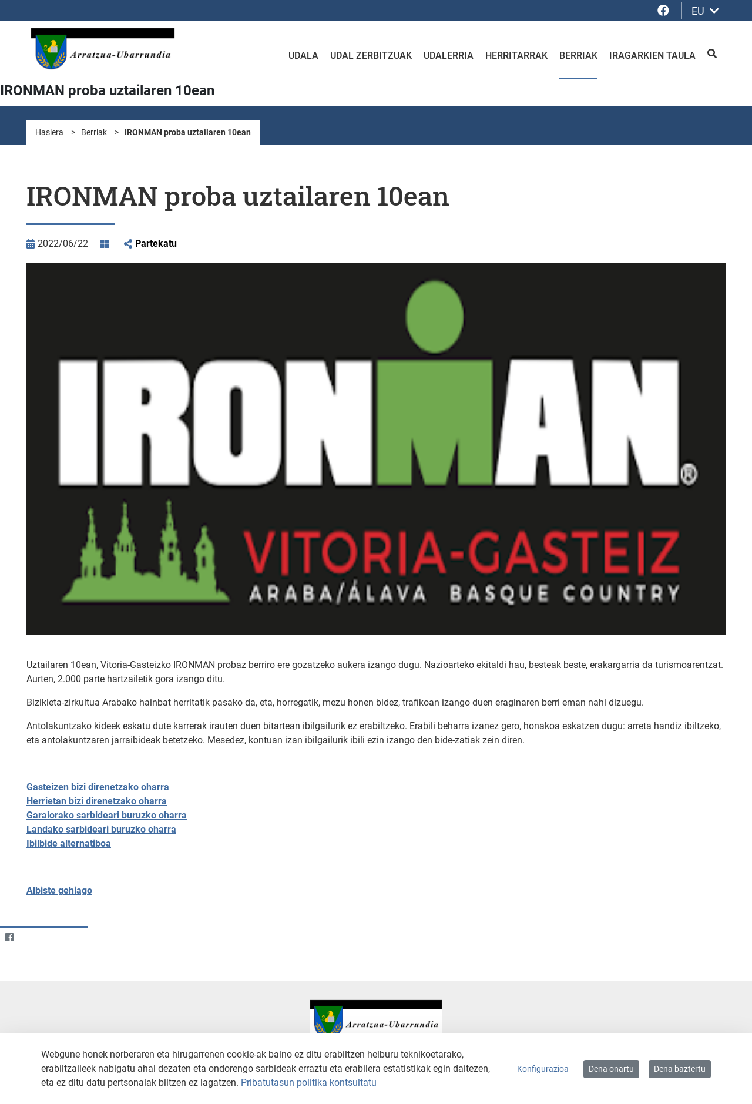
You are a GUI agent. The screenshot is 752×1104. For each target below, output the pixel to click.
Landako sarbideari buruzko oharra (101, 829)
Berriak (94, 132)
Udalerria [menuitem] (449, 55)
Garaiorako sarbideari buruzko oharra (106, 815)
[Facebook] (9, 937)
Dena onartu (611, 1068)
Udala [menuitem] (303, 55)
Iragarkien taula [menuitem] (652, 55)
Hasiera (49, 132)
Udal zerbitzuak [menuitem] (371, 55)
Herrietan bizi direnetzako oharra (96, 801)
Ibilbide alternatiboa (68, 843)
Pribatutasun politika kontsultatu (309, 1082)
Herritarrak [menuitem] (516, 55)
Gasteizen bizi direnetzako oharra (97, 787)
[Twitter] (32, 937)
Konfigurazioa (543, 1068)
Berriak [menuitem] (578, 55)
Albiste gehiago (59, 890)
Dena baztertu (680, 1068)
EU (705, 11)
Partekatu (156, 243)
